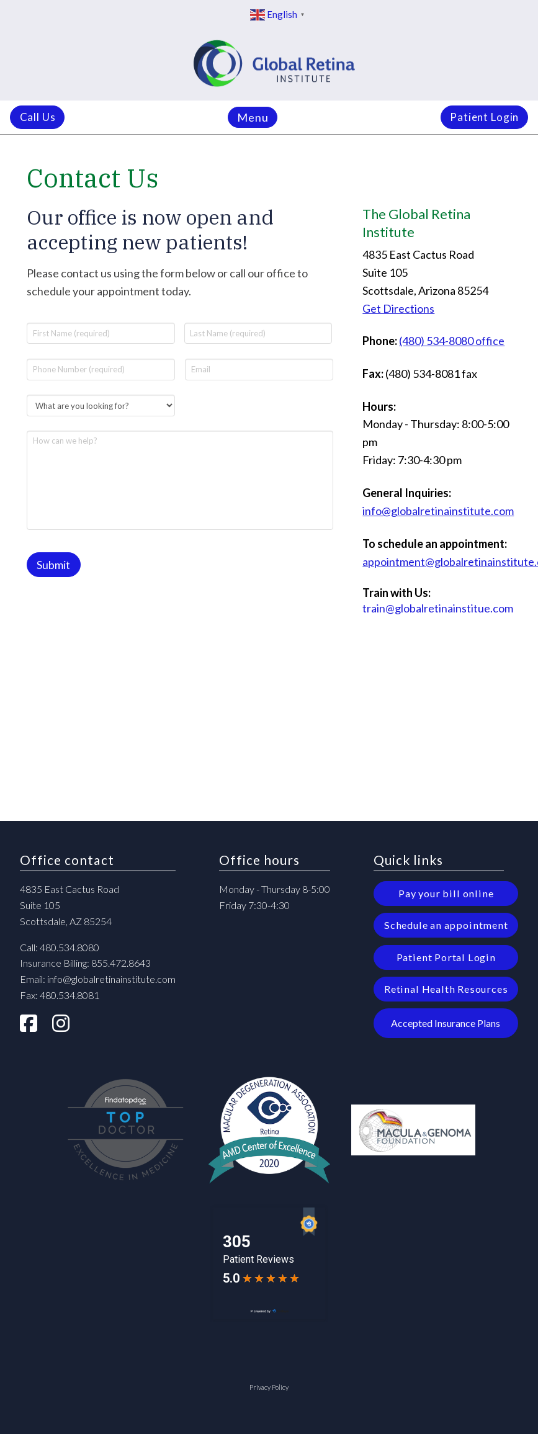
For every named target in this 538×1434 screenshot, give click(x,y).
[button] (253, 117)
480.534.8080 (69, 945)
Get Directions (398, 308)
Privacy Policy (269, 1385)
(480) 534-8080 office (451, 340)
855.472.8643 (121, 961)
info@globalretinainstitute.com (438, 511)
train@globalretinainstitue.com (437, 608)
